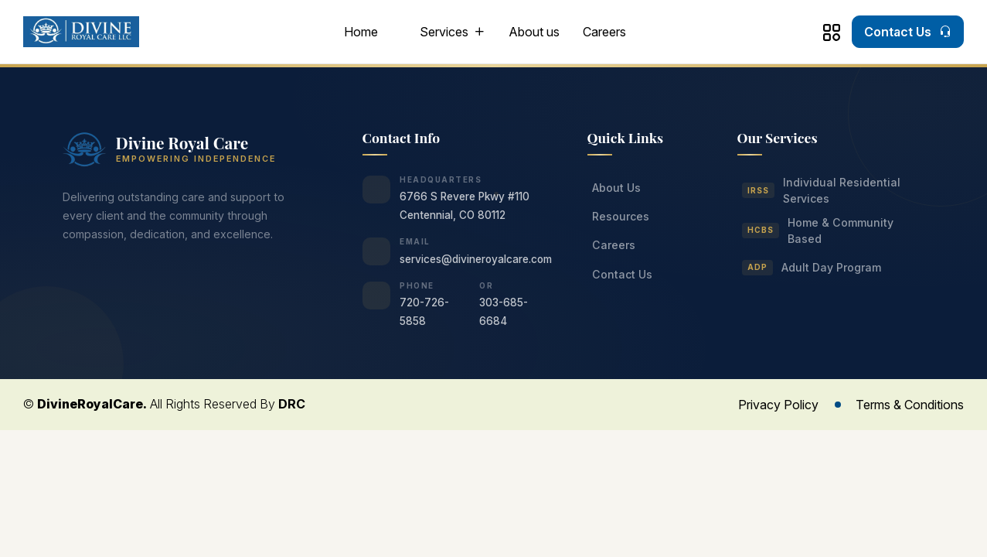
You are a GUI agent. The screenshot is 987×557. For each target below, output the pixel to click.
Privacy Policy (778, 404)
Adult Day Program (812, 267)
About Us (616, 187)
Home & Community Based (818, 230)
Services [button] (444, 31)
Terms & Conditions (910, 404)
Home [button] (361, 31)
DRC (291, 404)
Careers (604, 31)
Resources (620, 216)
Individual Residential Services (821, 190)
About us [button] (534, 31)
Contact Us (622, 274)
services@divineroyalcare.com (476, 259)
